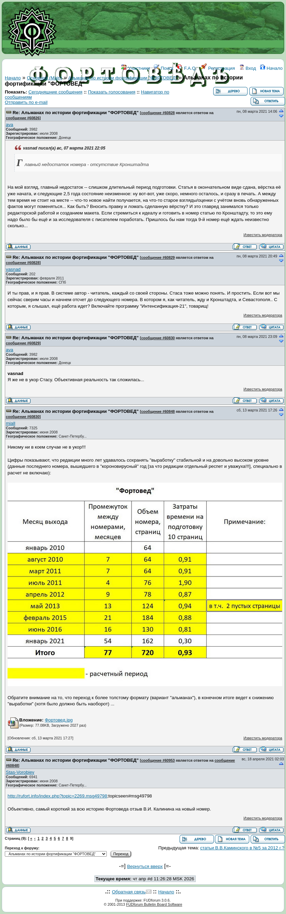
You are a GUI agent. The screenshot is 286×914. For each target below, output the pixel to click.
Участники (135, 68)
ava (9, 124)
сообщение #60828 (158, 113)
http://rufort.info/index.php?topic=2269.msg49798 (57, 796)
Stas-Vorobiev (20, 772)
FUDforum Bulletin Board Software (154, 904)
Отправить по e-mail (26, 102)
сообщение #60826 (22, 118)
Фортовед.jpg (58, 720)
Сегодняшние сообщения (55, 92)
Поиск (163, 68)
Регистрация (218, 68)
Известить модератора (262, 235)
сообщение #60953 (158, 760)
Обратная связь (129, 891)
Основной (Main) (44, 77)
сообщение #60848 (158, 411)
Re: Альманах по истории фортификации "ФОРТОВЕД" (76, 112)
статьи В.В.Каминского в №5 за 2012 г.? (242, 847)
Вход (247, 68)
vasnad (13, 269)
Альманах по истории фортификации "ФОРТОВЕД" (122, 77)
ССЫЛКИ (133, 98)
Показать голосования (111, 92)
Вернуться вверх (145, 866)
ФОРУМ (95, 98)
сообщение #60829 (158, 257)
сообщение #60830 (158, 338)
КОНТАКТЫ (160, 98)
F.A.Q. (187, 68)
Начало (271, 68)
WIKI (113, 98)
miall (10, 423)
